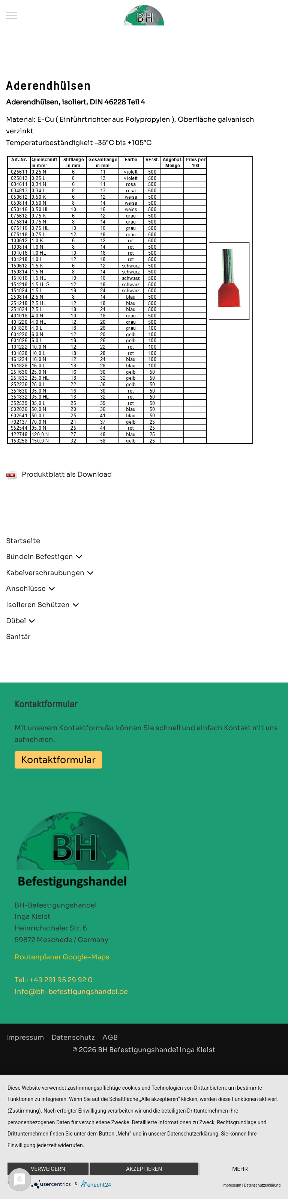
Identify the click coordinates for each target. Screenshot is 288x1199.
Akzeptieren (144, 1169)
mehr (240, 1169)
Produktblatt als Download (59, 474)
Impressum (231, 1185)
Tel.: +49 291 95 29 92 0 (54, 980)
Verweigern (48, 1169)
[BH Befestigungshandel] (144, 15)
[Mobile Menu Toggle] (11, 15)
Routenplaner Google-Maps (62, 957)
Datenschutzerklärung (262, 1185)
